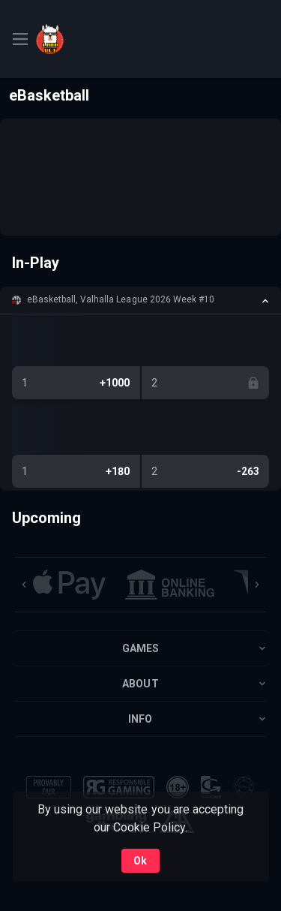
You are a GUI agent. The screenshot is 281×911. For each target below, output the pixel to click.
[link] (69, 39)
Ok (140, 861)
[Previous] (24, 585)
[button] (140, 300)
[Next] (257, 585)
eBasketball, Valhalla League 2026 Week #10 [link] (120, 299)
